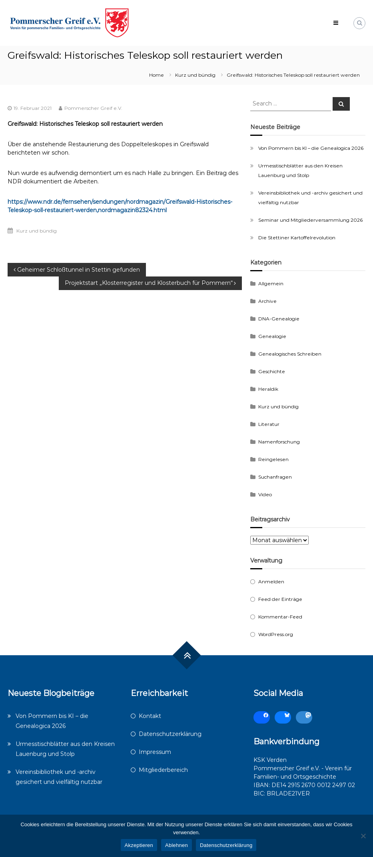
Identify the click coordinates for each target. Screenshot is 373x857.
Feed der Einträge (280, 599)
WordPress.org (275, 634)
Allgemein (270, 283)
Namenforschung (279, 442)
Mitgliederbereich (163, 769)
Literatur (268, 424)
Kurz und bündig (195, 75)
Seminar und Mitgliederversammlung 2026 (310, 220)
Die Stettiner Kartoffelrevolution (296, 238)
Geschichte (271, 371)
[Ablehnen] (363, 836)
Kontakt (150, 716)
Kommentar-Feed (280, 617)
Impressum (155, 752)
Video (265, 494)
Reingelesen (273, 459)
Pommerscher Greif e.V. (93, 108)
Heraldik (268, 389)
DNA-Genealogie (278, 319)
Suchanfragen (275, 477)
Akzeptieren (139, 845)
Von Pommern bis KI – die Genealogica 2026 (310, 148)
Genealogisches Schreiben (289, 354)
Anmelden (271, 582)
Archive (267, 301)
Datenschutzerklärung (170, 734)
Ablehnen (176, 845)
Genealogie (272, 336)
